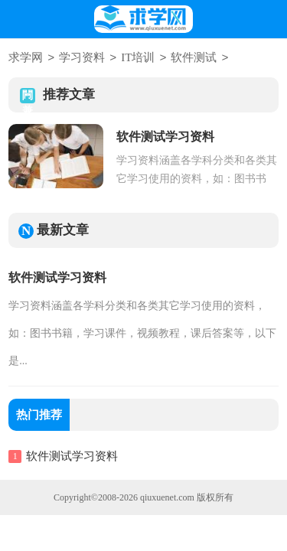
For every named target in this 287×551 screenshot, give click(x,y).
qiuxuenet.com (167, 496)
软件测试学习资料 (57, 276)
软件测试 (194, 58)
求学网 (25, 58)
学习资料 (82, 58)
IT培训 (138, 58)
